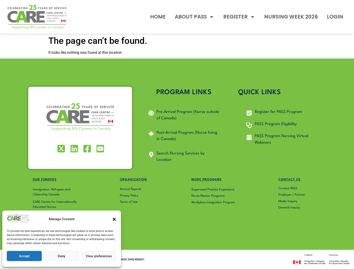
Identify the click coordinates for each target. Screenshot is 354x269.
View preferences (99, 256)
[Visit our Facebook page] (87, 148)
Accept (24, 256)
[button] (114, 219)
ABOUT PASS (194, 17)
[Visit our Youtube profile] (100, 148)
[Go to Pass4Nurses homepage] (37, 17)
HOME (158, 16)
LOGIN (335, 16)
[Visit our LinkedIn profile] (74, 148)
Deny (61, 256)
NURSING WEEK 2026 (291, 16)
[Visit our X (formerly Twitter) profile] (61, 148)
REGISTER (239, 17)
